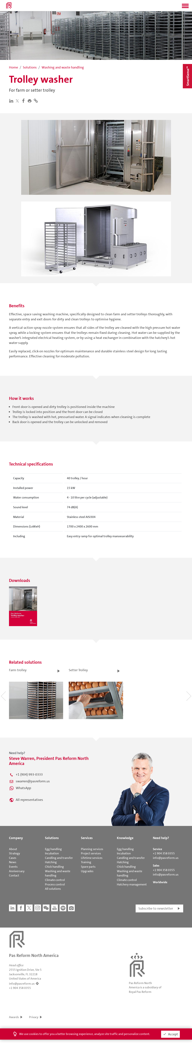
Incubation (52, 853)
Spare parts (88, 867)
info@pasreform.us (166, 858)
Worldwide (160, 882)
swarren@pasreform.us (33, 781)
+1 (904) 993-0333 (29, 774)
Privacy (33, 1017)
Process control (55, 884)
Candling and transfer (59, 858)
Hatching (51, 862)
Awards (14, 1017)
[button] (185, 7)
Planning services (92, 849)
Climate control (55, 880)
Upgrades (87, 871)
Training (86, 862)
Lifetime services (91, 858)
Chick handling (54, 867)
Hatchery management (132, 884)
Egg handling (53, 849)
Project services (91, 853)
